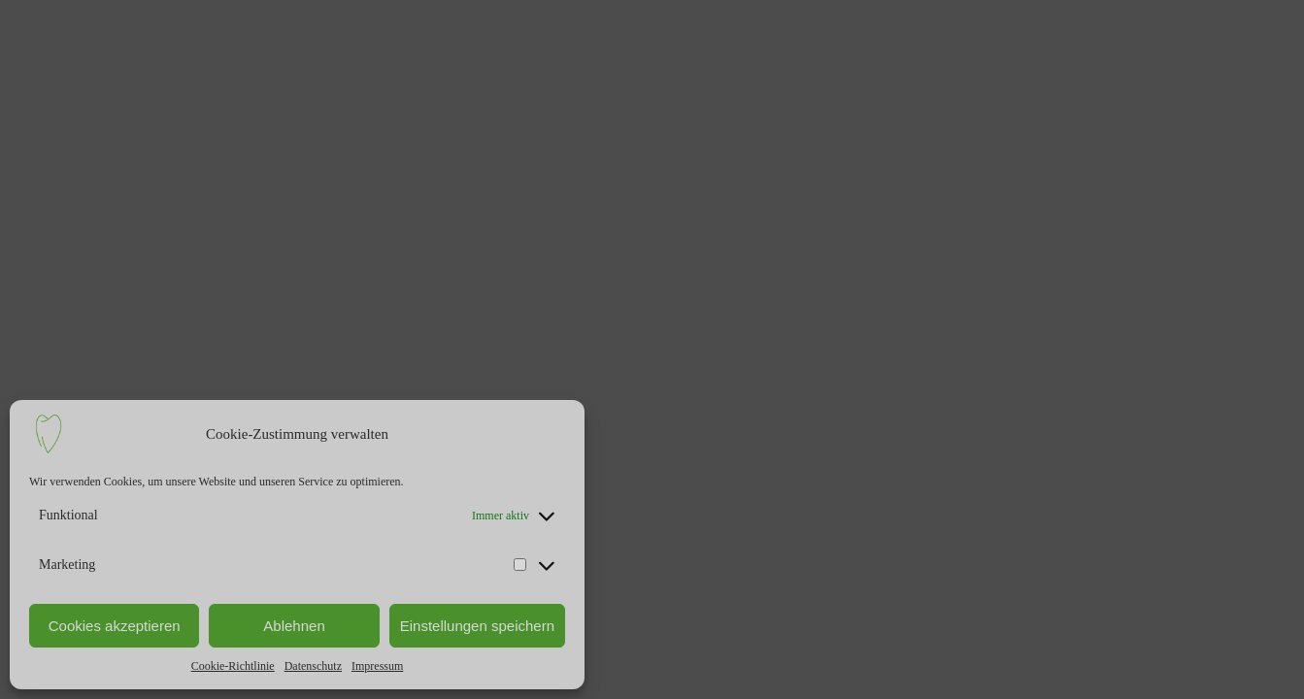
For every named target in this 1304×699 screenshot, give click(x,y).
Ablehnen (293, 625)
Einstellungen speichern (477, 625)
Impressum (377, 666)
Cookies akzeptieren (115, 625)
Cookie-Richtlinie (233, 666)
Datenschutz (313, 666)
